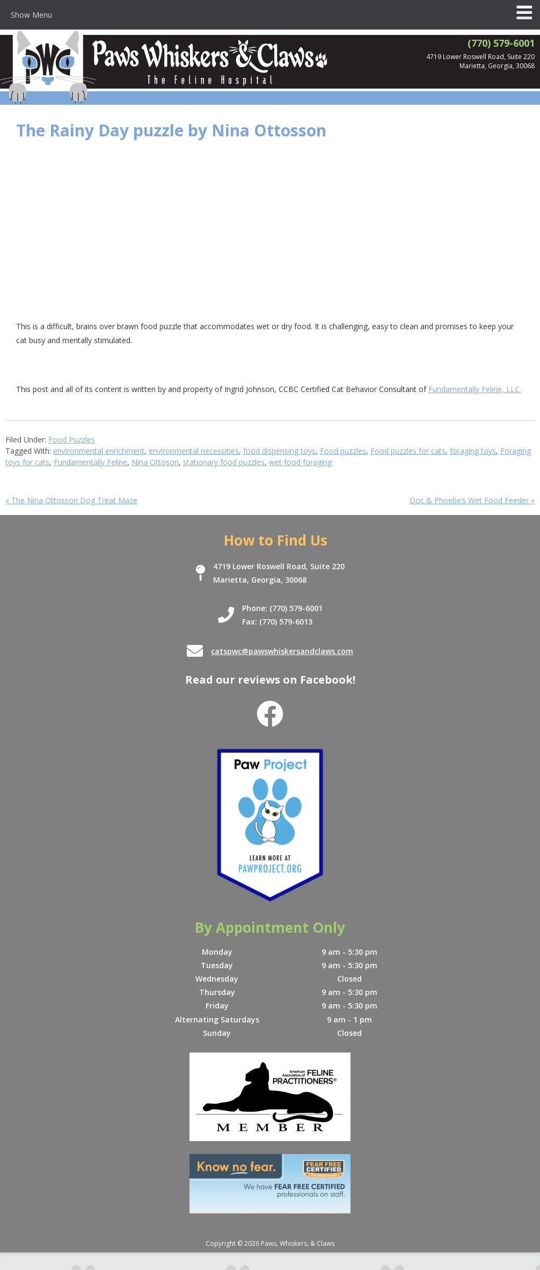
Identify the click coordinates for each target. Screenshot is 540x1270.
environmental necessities (194, 451)
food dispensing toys (279, 451)
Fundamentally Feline (90, 462)
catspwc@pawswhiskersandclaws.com (282, 651)
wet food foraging (300, 462)
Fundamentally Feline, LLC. (474, 389)
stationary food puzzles (224, 462)
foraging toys (473, 451)
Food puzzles (343, 451)
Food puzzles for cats (408, 451)
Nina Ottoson (155, 462)
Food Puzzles (71, 439)
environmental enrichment (98, 451)
